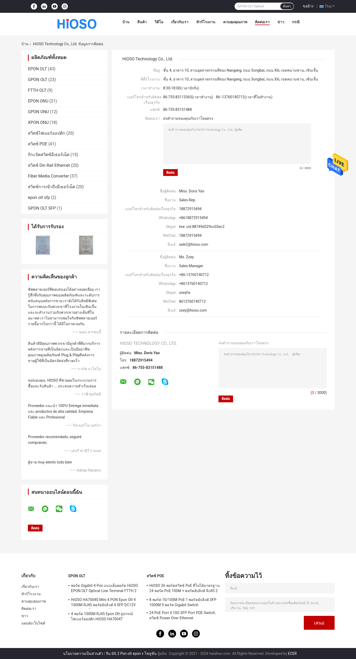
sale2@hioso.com (193, 244)
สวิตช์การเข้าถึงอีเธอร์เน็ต (51, 186)
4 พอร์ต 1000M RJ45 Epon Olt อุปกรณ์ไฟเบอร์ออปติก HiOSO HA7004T (102, 616)
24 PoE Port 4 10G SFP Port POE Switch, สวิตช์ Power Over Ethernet (182, 615)
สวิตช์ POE (37, 143)
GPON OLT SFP (42, 208)
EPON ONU (38, 101)
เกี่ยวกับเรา (179, 22)
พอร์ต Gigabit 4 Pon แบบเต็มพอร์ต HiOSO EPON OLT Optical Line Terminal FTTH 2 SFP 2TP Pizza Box (104, 588)
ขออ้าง (308, 6)
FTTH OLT (37, 90)
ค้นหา (287, 6)
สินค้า (142, 22)
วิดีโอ (159, 22)
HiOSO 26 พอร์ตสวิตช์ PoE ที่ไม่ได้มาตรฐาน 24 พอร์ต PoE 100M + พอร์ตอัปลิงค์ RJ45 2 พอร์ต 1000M (184, 588)
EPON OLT (37, 68)
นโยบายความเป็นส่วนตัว (83, 653)
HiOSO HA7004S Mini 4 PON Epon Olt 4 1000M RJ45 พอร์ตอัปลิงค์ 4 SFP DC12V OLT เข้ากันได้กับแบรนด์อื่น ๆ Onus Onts (103, 603)
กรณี (296, 22)
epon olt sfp (39, 197)
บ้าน (125, 22)
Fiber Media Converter (48, 176)
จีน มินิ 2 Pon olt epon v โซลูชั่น (131, 653)
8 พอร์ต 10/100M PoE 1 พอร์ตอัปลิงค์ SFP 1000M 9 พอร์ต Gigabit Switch (182, 602)
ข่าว (280, 22)
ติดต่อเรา (262, 22)
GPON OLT (37, 79)
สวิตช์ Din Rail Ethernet (49, 165)
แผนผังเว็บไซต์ (33, 623)
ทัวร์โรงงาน (205, 22)
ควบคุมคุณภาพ (235, 22)
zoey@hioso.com (193, 310)
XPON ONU (38, 122)
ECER (292, 653)
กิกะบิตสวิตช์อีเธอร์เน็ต (48, 154)
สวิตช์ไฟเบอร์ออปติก (46, 133)
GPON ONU (38, 111)
